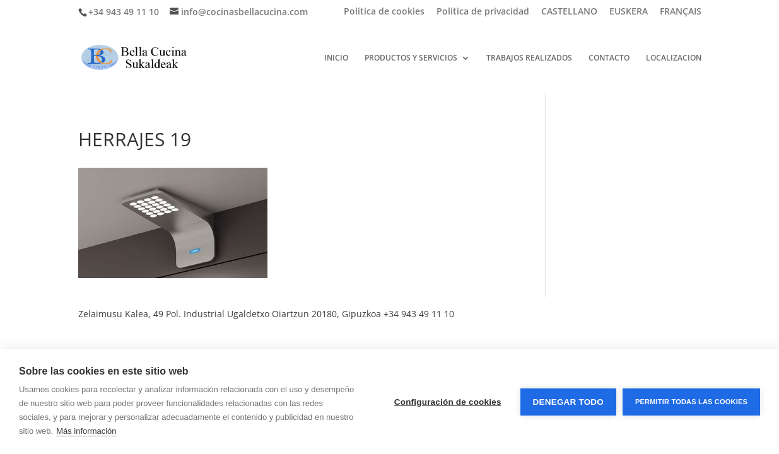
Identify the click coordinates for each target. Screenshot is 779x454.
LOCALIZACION (673, 58)
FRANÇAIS (680, 12)
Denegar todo (568, 402)
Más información (86, 431)
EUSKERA (628, 12)
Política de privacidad (482, 12)
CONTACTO (609, 58)
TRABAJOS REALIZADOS (529, 58)
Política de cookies (384, 12)
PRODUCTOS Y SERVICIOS (411, 58)
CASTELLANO (569, 12)
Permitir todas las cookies (691, 401)
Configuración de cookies (447, 402)
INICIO (336, 58)
